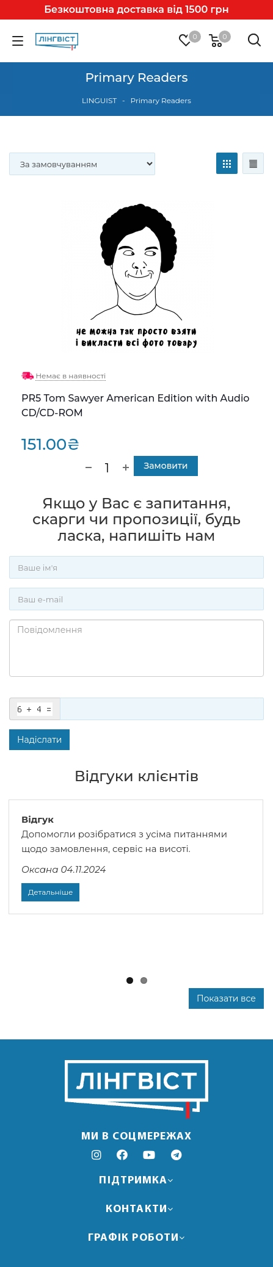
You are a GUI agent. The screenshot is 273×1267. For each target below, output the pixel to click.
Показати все (226, 998)
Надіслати (39, 739)
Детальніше (50, 892)
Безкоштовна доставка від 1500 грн (136, 9)
